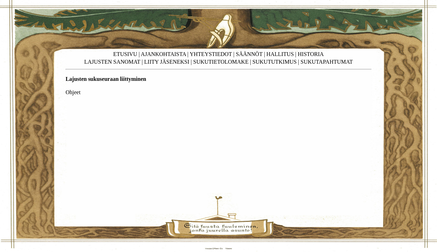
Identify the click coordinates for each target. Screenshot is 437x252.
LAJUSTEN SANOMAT (112, 62)
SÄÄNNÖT (249, 54)
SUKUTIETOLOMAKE (221, 62)
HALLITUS (280, 54)
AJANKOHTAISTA (163, 54)
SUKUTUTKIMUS (274, 62)
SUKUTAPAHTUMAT (326, 62)
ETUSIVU (125, 54)
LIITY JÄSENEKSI (166, 62)
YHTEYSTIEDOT (211, 54)
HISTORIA (311, 54)
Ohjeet (73, 92)
